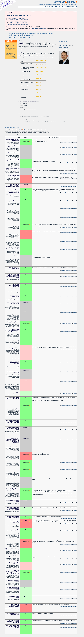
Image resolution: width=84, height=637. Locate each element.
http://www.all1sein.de (63, 47)
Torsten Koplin (11, 44)
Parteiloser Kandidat (63, 45)
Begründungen (69, 142)
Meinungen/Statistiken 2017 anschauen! (18, 21)
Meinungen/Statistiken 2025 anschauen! (18, 23)
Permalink (74, 142)
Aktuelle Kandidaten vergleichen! (16, 18)
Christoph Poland (10, 54)
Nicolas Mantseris (11, 47)
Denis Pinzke (9, 53)
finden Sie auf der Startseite (39, 28)
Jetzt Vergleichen (13, 56)
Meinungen (67, 6)
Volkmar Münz (8, 51)
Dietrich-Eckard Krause (10, 46)
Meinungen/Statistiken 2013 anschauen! (18, 19)
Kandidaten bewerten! (57, 6)
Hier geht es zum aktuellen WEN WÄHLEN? (19, 15)
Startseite (48, 6)
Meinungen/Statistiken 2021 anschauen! (18, 22)
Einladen (15, 57)
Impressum (74, 6)
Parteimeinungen (64, 142)
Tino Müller (9, 49)
